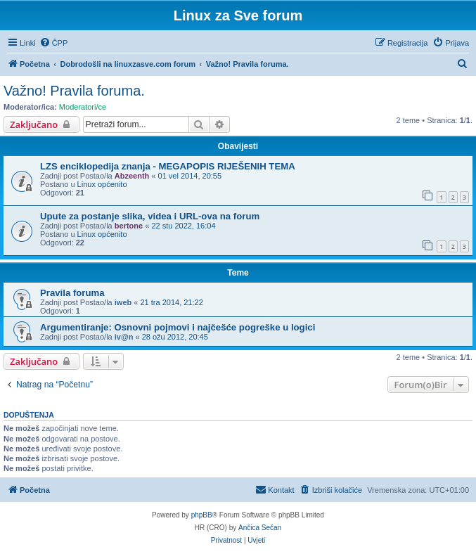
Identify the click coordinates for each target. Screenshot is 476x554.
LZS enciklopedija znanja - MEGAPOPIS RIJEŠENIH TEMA (167, 166)
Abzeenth (132, 176)
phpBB (201, 515)
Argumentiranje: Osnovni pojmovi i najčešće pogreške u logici (177, 327)
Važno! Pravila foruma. (74, 90)
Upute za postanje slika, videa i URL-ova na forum (149, 216)
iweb (123, 302)
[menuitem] (53, 42)
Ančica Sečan (259, 528)
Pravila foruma (72, 293)
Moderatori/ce (82, 107)
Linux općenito (102, 184)
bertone (129, 225)
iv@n (124, 337)
